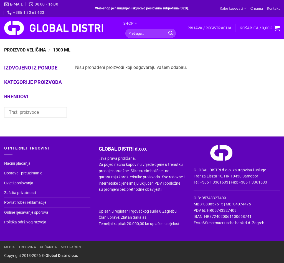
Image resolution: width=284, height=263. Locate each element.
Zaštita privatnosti (20, 192)
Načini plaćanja (17, 163)
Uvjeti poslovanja (18, 183)
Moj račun (71, 247)
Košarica (48, 247)
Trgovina (27, 247)
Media (9, 247)
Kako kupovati (233, 8)
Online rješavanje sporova (26, 212)
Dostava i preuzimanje (23, 173)
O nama (256, 8)
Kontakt (273, 8)
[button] (209, 28)
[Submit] (170, 33)
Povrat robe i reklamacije (25, 202)
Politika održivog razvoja (25, 222)
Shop (130, 23)
